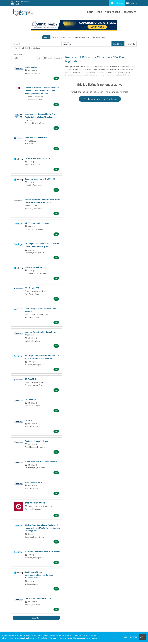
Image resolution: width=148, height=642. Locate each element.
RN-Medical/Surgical (33, 482)
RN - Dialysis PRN (32, 288)
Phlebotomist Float (33, 267)
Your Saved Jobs (98, 37)
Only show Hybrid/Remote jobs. (27, 48)
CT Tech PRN (30, 379)
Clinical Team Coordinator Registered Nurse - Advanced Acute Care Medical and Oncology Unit (42, 528)
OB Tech (28, 420)
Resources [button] (130, 12)
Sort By (15, 58)
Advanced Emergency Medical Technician (42, 551)
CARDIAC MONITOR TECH (35, 503)
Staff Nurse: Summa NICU (36, 137)
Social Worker (31, 67)
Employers (131, 2)
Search (46, 37)
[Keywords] (36, 44)
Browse (55, 37)
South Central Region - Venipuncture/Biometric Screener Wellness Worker (39, 575)
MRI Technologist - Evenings (37, 223)
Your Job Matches (82, 37)
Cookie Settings (130, 637)
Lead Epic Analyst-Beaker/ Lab (38, 598)
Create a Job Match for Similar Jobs (100, 98)
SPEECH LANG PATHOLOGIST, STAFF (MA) (42, 461)
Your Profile (112, 12)
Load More (36, 618)
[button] (130, 44)
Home (90, 12)
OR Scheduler (30, 399)
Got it (142, 637)
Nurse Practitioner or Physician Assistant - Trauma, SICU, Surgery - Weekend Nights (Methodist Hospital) (42, 91)
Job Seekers (117, 2)
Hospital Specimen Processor (37, 158)
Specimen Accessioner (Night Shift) (40, 179)
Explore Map (66, 37)
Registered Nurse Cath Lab (36, 441)
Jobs (99, 12)
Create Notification (52, 58)
